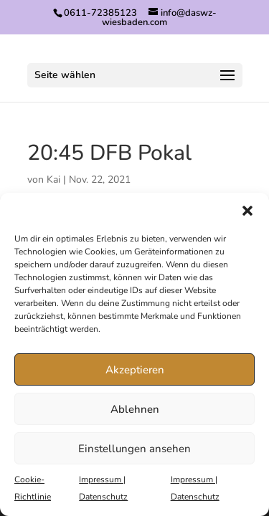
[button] (247, 211)
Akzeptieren (134, 370)
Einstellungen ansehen (134, 448)
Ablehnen (134, 409)
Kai (53, 179)
